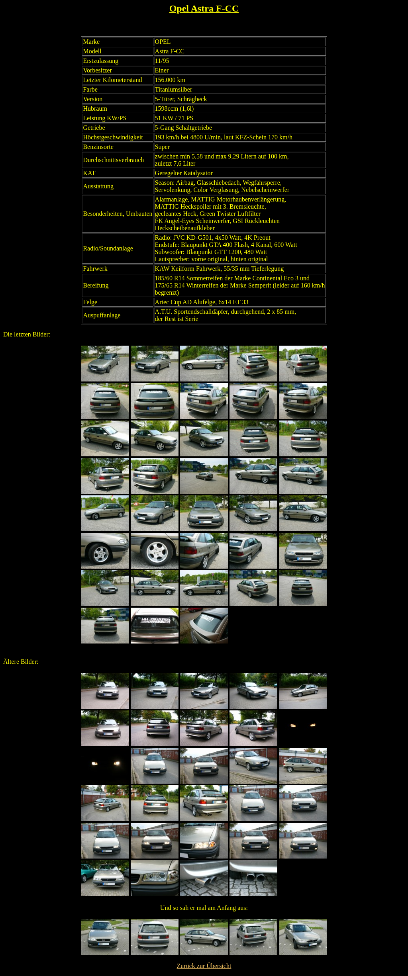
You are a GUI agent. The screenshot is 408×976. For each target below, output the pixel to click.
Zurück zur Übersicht (204, 965)
